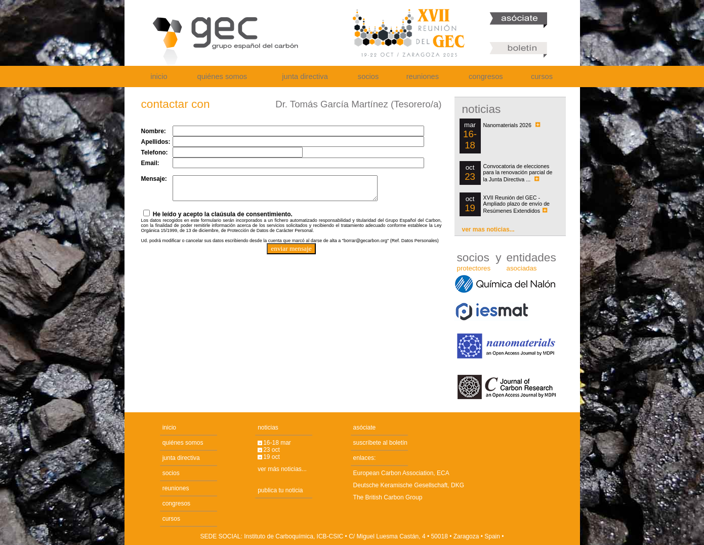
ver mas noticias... (488, 229)
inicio (158, 76)
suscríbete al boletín (380, 442)
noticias (268, 427)
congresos (486, 76)
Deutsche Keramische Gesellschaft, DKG (408, 485)
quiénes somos (222, 76)
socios (368, 76)
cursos (542, 76)
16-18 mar (277, 442)
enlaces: (364, 457)
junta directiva (304, 76)
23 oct (271, 449)
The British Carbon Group (388, 497)
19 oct (271, 456)
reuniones (422, 76)
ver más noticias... (282, 469)
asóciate (364, 427)
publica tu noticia (280, 490)
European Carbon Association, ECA (401, 473)
